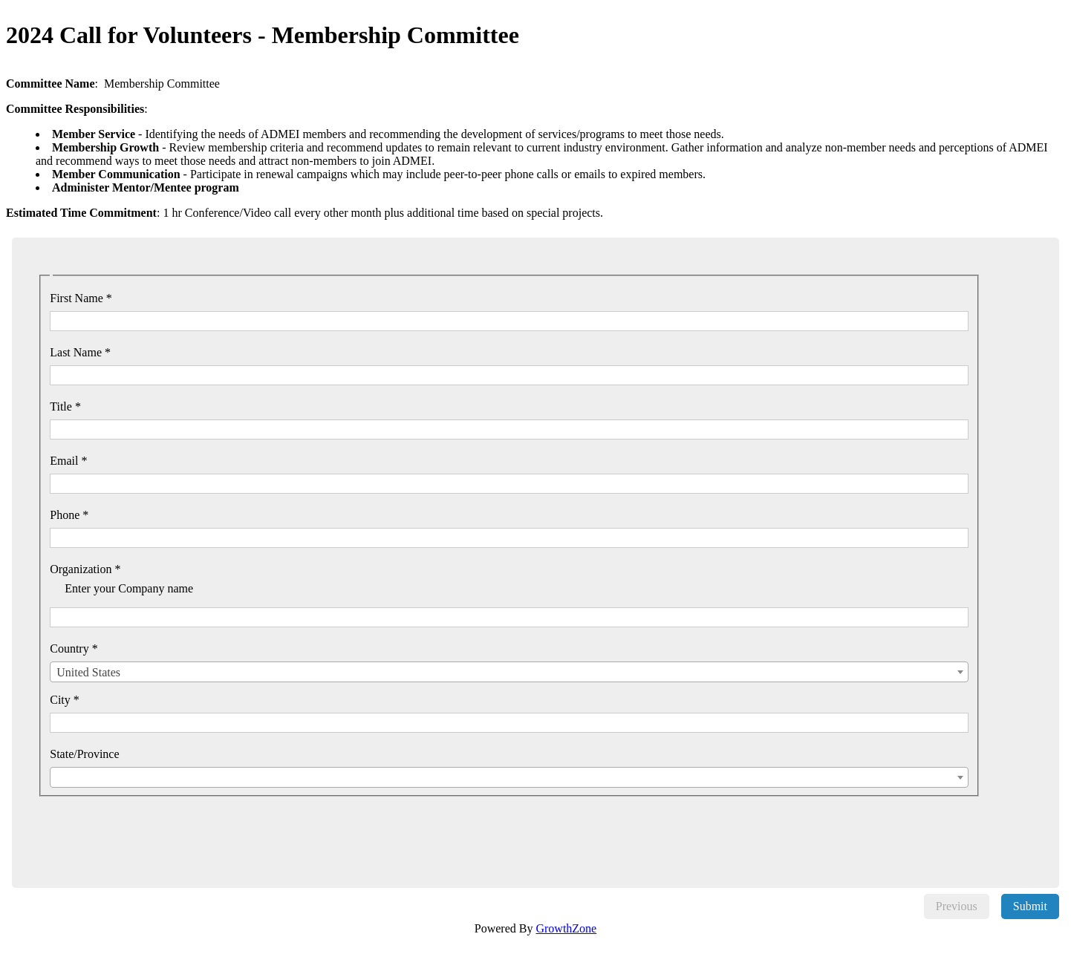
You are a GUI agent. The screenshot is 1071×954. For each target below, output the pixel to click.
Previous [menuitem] (956, 906)
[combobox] (509, 671)
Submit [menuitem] (1030, 906)
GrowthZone (566, 928)
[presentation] (158, 826)
